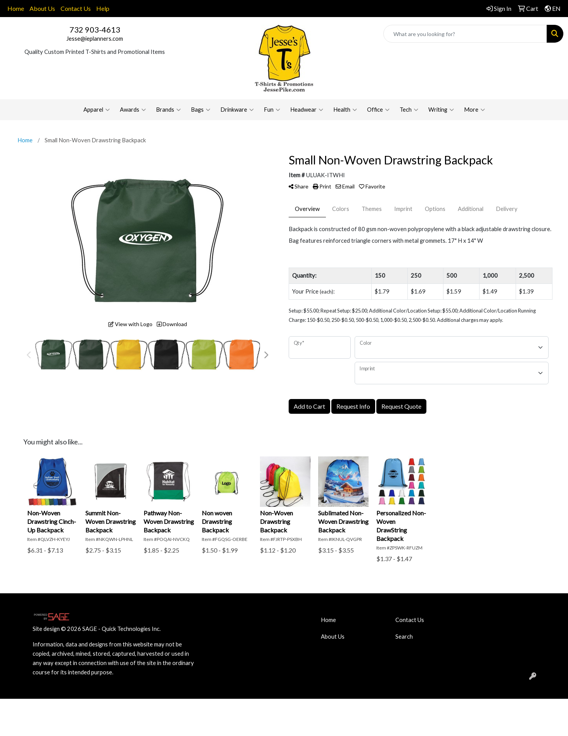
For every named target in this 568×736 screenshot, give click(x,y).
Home (15, 8)
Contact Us (76, 8)
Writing (441, 109)
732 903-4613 (94, 29)
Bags (200, 109)
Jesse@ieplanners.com (94, 38)
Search (404, 636)
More (474, 109)
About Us (42, 8)
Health (345, 109)
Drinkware (237, 109)
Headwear (306, 109)
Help (102, 8)
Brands (168, 109)
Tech (409, 109)
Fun (272, 109)
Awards (133, 109)
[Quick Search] (465, 34)
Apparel (96, 109)
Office (378, 109)
